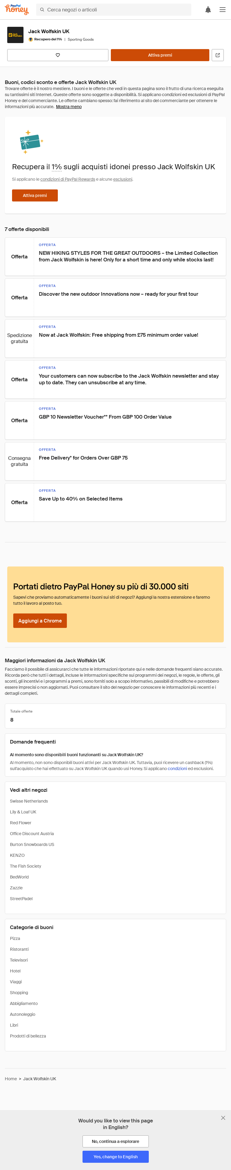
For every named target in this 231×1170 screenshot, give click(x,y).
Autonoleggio (22, 1014)
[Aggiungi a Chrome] (40, 620)
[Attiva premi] (160, 55)
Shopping (19, 992)
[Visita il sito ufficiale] (218, 55)
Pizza (15, 938)
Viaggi (16, 981)
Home (11, 1078)
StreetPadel (21, 898)
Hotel (15, 971)
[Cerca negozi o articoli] (113, 10)
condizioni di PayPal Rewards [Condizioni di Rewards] (67, 179)
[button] (222, 9)
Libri (14, 1025)
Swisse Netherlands (29, 801)
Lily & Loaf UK (23, 812)
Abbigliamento (24, 1003)
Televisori (19, 960)
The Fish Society (25, 866)
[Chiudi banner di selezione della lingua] (223, 1118)
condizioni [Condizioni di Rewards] (177, 768)
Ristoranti (19, 949)
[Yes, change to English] (116, 1157)
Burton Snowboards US (32, 844)
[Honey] (17, 10)
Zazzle (16, 888)
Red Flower (20, 822)
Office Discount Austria (32, 833)
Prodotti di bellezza (28, 1036)
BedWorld (19, 877)
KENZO (17, 855)
